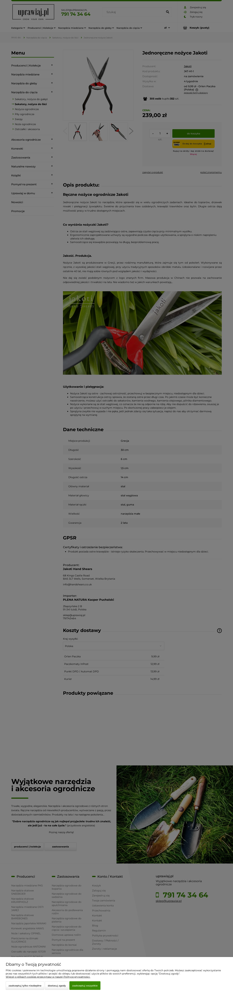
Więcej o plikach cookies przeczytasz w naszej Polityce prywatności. (48, 976)
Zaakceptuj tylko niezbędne (25, 985)
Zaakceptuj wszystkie (85, 985)
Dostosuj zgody (57, 985)
